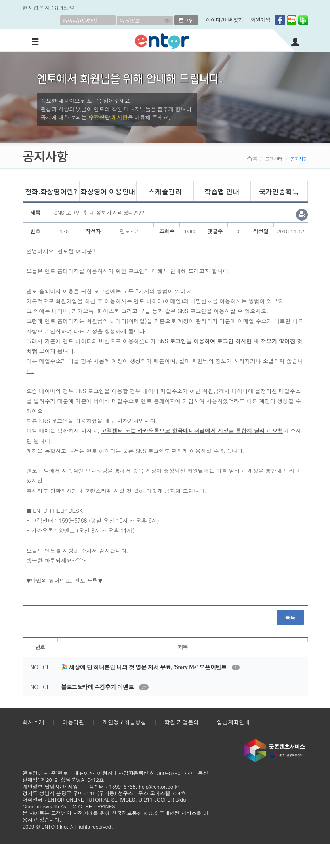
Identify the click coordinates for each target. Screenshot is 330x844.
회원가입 (260, 19)
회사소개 (33, 722)
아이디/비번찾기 (224, 19)
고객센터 (273, 158)
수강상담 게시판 (108, 117)
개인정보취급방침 (124, 722)
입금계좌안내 (233, 722)
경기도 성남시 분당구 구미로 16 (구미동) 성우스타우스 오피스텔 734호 (104, 793)
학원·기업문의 (181, 722)
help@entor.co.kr (159, 786)
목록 (290, 617)
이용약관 (73, 722)
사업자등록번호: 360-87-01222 (155, 773)
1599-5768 (122, 786)
